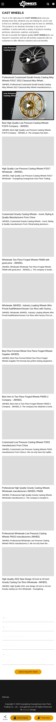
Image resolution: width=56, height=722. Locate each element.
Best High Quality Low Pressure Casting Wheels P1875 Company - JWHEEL (25, 124)
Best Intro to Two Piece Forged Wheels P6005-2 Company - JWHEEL (25, 398)
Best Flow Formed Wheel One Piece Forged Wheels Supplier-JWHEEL (27, 352)
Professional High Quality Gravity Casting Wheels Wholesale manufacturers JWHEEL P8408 (26, 489)
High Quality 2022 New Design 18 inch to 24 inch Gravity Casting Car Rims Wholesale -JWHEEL (25, 580)
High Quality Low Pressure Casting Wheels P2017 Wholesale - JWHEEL (26, 170)
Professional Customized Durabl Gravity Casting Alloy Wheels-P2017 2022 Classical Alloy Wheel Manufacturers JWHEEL (28, 79)
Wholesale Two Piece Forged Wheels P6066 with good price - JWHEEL (25, 261)
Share (5, 717)
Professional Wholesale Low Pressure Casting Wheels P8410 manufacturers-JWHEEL (24, 535)
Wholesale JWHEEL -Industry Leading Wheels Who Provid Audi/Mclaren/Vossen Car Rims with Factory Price (27, 307)
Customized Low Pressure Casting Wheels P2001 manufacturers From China (26, 444)
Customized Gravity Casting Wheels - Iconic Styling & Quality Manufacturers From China (28, 216)
